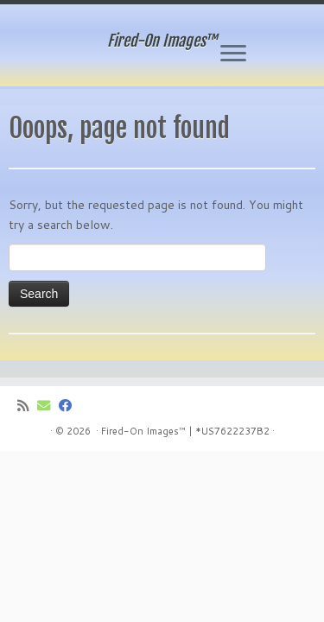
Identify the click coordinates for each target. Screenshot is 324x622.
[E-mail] (48, 406)
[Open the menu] (233, 54)
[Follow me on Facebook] (69, 406)
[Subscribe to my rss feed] (27, 406)
